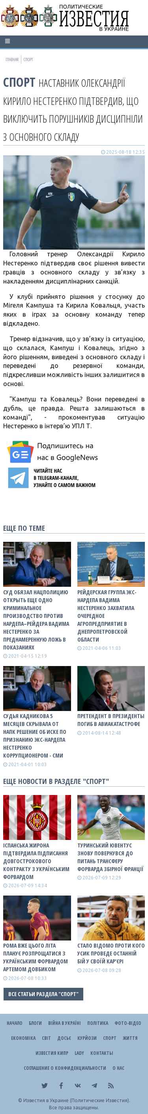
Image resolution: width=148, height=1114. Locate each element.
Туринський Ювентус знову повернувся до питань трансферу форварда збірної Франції (110, 857)
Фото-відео (127, 1023)
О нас (118, 1068)
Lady (79, 1053)
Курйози (87, 1038)
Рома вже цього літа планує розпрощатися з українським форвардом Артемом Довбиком (35, 957)
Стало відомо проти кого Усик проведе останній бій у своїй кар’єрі (111, 953)
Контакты (101, 1053)
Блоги (35, 1023)
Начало (14, 1023)
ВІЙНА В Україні (64, 1023)
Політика (97, 1023)
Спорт (19, 81)
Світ (46, 1038)
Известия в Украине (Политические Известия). (76, 1100)
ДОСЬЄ (64, 1038)
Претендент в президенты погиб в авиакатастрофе (110, 720)
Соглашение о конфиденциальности (65, 1068)
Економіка (23, 1038)
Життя (130, 1038)
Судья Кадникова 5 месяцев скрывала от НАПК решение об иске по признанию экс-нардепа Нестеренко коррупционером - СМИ (34, 735)
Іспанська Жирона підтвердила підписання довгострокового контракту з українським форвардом (36, 861)
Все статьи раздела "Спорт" (43, 994)
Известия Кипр (52, 1053)
